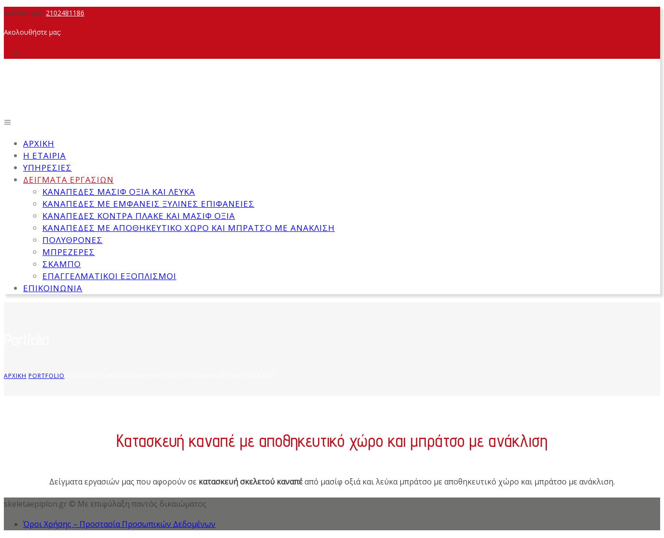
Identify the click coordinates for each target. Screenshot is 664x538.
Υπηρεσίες (47, 167)
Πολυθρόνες (72, 239)
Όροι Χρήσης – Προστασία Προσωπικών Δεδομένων (119, 524)
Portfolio (46, 376)
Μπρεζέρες (68, 251)
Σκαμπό (61, 263)
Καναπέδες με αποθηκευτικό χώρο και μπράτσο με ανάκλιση (188, 227)
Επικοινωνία (52, 288)
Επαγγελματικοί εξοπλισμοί (109, 276)
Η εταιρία (44, 155)
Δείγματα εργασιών (68, 179)
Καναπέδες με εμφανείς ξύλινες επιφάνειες (148, 203)
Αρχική (38, 143)
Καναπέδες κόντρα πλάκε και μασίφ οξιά (138, 215)
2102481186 (65, 12)
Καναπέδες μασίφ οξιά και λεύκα (118, 191)
